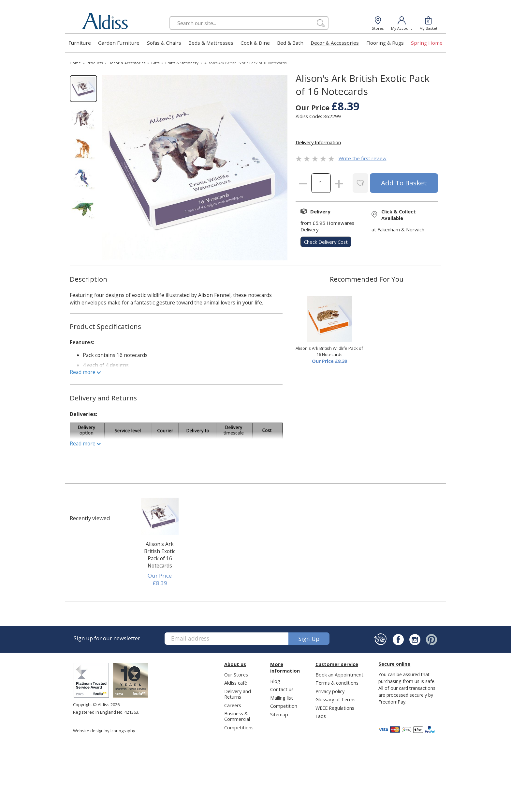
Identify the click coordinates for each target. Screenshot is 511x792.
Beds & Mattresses (210, 42)
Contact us (282, 689)
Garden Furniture (118, 42)
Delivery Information (318, 142)
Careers (232, 705)
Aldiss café (235, 682)
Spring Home (427, 42)
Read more (85, 372)
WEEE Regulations (334, 708)
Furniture (79, 42)
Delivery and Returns (237, 694)
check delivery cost (326, 242)
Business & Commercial (237, 716)
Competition (283, 706)
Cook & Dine (255, 42)
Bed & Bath (290, 42)
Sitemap (279, 714)
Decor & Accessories (335, 42)
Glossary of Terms (335, 699)
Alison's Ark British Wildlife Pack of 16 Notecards (329, 351)
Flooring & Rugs (385, 42)
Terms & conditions (336, 682)
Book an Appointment (339, 674)
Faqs (320, 716)
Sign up (309, 639)
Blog (275, 681)
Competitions (239, 727)
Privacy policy (329, 691)
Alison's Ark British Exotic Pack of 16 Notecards (159, 554)
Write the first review (363, 158)
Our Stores (236, 674)
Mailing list (281, 697)
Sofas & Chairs (164, 42)
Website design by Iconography (104, 731)
